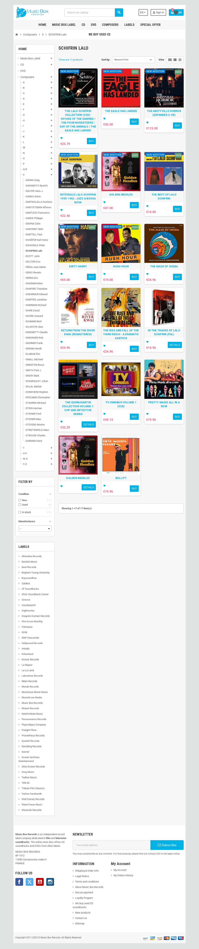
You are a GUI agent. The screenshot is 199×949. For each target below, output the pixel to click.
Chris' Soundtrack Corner (27, 594)
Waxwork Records (24, 810)
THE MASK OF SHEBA (169, 277)
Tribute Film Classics (26, 788)
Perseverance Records (26, 719)
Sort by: (105, 59)
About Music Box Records (87, 887)
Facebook (12, 882)
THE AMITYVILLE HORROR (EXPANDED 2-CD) (169, 116)
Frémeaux (19, 626)
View (168, 59)
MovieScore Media (24, 697)
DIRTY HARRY (76, 277)
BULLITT (122, 495)
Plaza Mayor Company (26, 724)
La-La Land (20, 670)
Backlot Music (22, 561)
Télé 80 (18, 782)
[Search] (93, 12)
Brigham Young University (28, 572)
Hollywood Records (25, 643)
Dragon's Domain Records (28, 616)
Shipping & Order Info (84, 870)
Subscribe (172, 845)
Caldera (18, 583)
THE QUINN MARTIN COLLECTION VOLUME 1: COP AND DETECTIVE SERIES (76, 424)
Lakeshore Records (25, 675)
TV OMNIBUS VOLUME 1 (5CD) (122, 420)
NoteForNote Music (25, 713)
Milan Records (22, 681)
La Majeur (19, 664)
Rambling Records (24, 746)
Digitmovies (20, 610)
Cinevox (18, 599)
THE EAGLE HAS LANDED (123, 114)
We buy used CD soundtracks (89, 903)
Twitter (22, 882)
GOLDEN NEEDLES (123, 201)
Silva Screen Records (26, 766)
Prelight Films (21, 730)
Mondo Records (23, 686)
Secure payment (82, 892)
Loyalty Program (82, 897)
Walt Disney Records (25, 799)
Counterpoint (21, 605)
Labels (16, 547)
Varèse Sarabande (24, 793)
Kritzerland (20, 654)
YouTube (33, 882)
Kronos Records (23, 659)
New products (80, 908)
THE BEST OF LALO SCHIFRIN (169, 201)
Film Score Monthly (24, 621)
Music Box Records (25, 702)
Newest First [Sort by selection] (121, 59)
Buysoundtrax (21, 578)
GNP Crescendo (23, 637)
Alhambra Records (24, 556)
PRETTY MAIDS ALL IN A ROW (169, 420)
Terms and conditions (85, 881)
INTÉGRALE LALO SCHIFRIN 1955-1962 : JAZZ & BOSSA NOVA (76, 205)
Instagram (43, 882)
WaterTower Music (24, 804)
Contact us (79, 914)
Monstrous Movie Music (27, 692)
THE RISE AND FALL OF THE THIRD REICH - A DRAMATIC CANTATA (123, 348)
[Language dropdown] (150, 12)
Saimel (18, 751)
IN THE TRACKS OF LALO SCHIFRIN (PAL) (169, 346)
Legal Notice (80, 876)
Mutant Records (23, 708)
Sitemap (77, 919)
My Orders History (124, 875)
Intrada (18, 648)
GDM (17, 632)
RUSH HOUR (123, 277)
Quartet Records (23, 740)
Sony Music (20, 772)
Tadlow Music (22, 777)
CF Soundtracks (23, 588)
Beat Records (21, 567)
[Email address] (112, 845)
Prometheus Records (26, 735)
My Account (120, 869)
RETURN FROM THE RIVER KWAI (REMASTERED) (76, 346)
